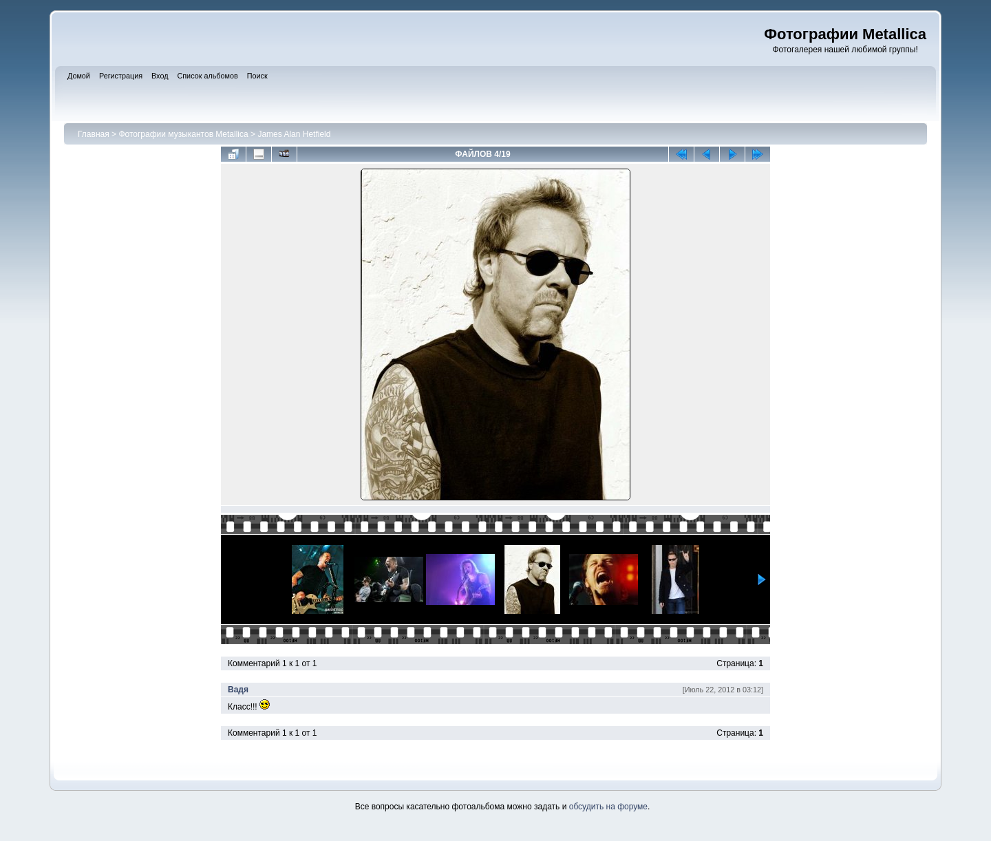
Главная (93, 134)
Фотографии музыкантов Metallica (183, 134)
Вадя (238, 689)
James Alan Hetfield (293, 134)
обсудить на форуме (608, 806)
